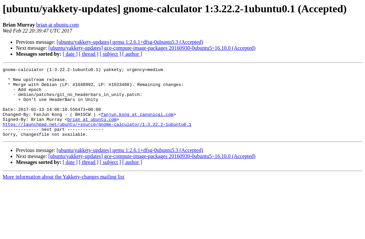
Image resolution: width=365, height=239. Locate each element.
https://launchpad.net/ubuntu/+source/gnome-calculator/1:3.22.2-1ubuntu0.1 (97, 136)
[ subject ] (110, 54)
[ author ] (132, 54)
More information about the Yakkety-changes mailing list (63, 191)
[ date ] (70, 54)
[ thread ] (88, 54)
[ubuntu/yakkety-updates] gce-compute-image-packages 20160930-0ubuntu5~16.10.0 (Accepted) (152, 48)
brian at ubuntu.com (57, 25)
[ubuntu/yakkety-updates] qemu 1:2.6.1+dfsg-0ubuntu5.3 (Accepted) (130, 42)
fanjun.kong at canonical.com (137, 124)
